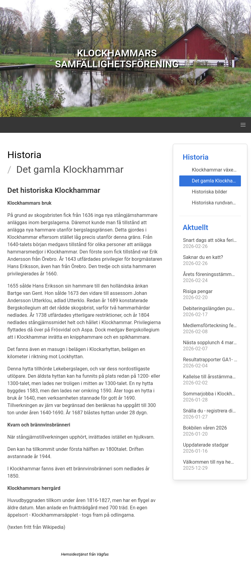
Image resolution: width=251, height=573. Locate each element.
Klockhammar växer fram (216, 170)
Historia (24, 155)
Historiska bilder (209, 192)
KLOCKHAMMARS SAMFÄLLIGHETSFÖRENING (117, 58)
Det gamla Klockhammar (216, 181)
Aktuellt (195, 227)
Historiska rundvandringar (216, 203)
